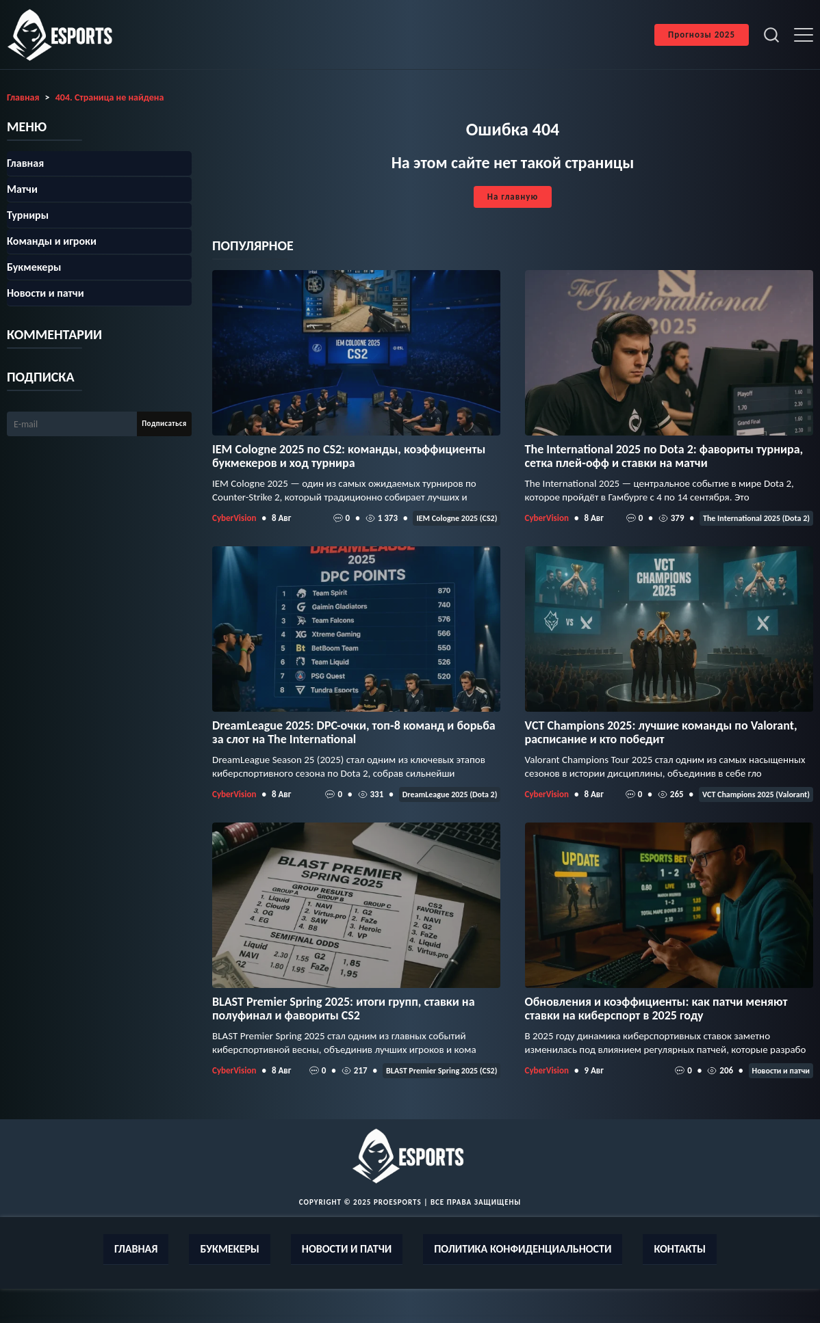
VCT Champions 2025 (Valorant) (756, 794)
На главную (512, 196)
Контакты (680, 1248)
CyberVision (234, 518)
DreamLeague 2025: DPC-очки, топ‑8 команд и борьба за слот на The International (354, 732)
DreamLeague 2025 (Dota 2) (450, 794)
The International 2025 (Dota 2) (756, 518)
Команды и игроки (52, 241)
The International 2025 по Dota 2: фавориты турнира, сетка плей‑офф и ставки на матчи (664, 456)
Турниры (28, 215)
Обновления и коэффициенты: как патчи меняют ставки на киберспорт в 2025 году (656, 1008)
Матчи (22, 189)
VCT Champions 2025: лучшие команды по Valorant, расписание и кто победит (661, 732)
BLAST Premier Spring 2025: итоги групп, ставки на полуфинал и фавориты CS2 (343, 1008)
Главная (25, 163)
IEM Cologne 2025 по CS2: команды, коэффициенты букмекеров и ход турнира (348, 456)
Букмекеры (34, 266)
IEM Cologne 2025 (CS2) (456, 518)
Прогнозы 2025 (701, 34)
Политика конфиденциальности (522, 1248)
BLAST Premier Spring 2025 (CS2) (441, 1070)
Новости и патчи (781, 1070)
